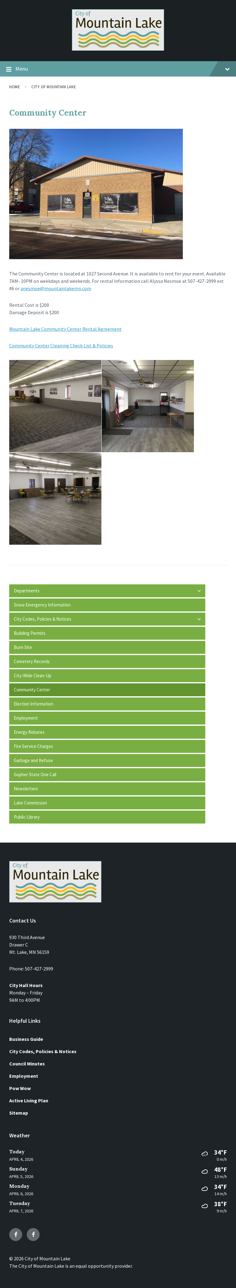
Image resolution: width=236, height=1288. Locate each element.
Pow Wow (20, 1088)
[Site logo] (118, 49)
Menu (118, 69)
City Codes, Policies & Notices (43, 1051)
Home (14, 86)
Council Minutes (27, 1064)
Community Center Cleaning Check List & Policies (61, 345)
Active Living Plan (28, 1100)
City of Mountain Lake (53, 86)
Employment (23, 1076)
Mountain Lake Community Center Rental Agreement (65, 329)
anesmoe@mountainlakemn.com (56, 288)
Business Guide (26, 1039)
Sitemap (18, 1113)
